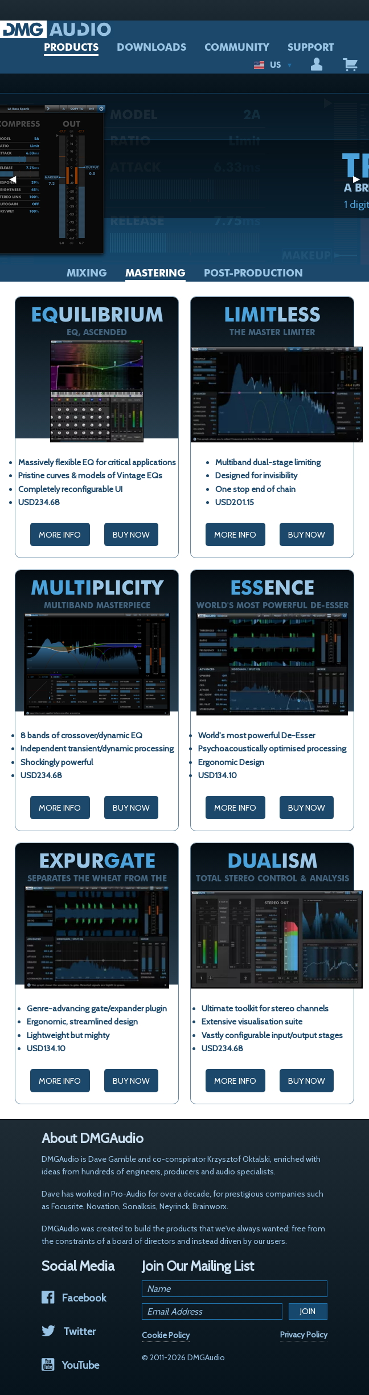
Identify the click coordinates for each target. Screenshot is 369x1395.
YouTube (70, 1365)
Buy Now (131, 535)
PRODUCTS (71, 47)
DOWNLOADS (151, 47)
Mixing (87, 273)
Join (307, 1311)
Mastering (155, 273)
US (273, 65)
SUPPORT (311, 47)
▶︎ (361, 178)
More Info (60, 535)
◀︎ (17, 178)
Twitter (69, 1331)
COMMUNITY (236, 47)
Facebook (74, 1297)
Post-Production (253, 273)
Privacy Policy (303, 1334)
